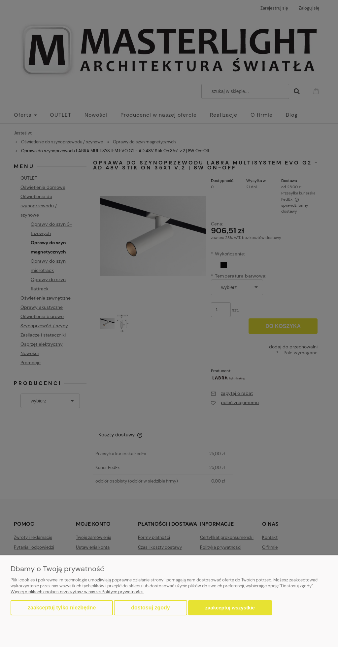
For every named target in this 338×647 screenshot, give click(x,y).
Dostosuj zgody (150, 607)
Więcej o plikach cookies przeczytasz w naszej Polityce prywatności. (77, 592)
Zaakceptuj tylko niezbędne (62, 607)
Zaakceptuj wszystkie (230, 607)
